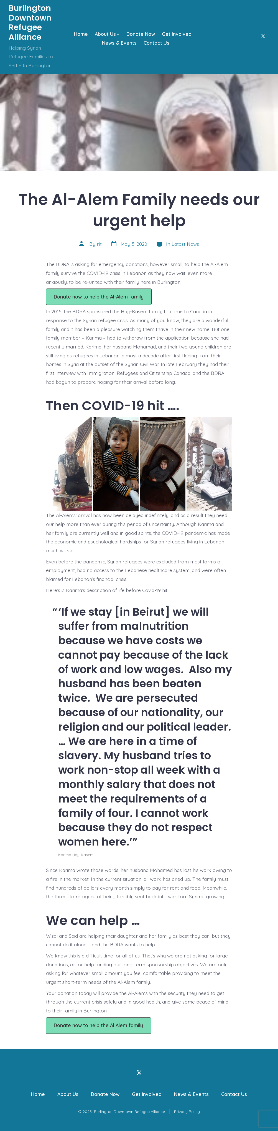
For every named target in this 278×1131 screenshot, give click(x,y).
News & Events (119, 43)
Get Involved (177, 34)
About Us (107, 34)
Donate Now (140, 34)
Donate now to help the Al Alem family (98, 1025)
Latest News (185, 244)
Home (81, 34)
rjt (99, 244)
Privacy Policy (187, 1111)
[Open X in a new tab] (263, 36)
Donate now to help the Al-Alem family (99, 297)
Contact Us (156, 43)
